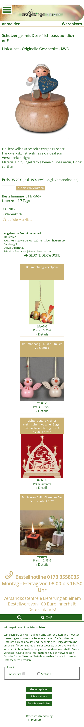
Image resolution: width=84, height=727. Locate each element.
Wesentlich (15, 674)
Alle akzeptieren (38, 689)
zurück (10, 209)
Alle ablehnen (39, 696)
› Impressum (33, 719)
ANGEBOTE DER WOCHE (42, 255)
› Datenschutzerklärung (39, 716)
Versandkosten (66, 180)
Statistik (46, 674)
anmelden (11, 24)
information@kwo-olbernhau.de (31, 251)
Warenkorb (72, 24)
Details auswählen (39, 703)
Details (43, 334)
